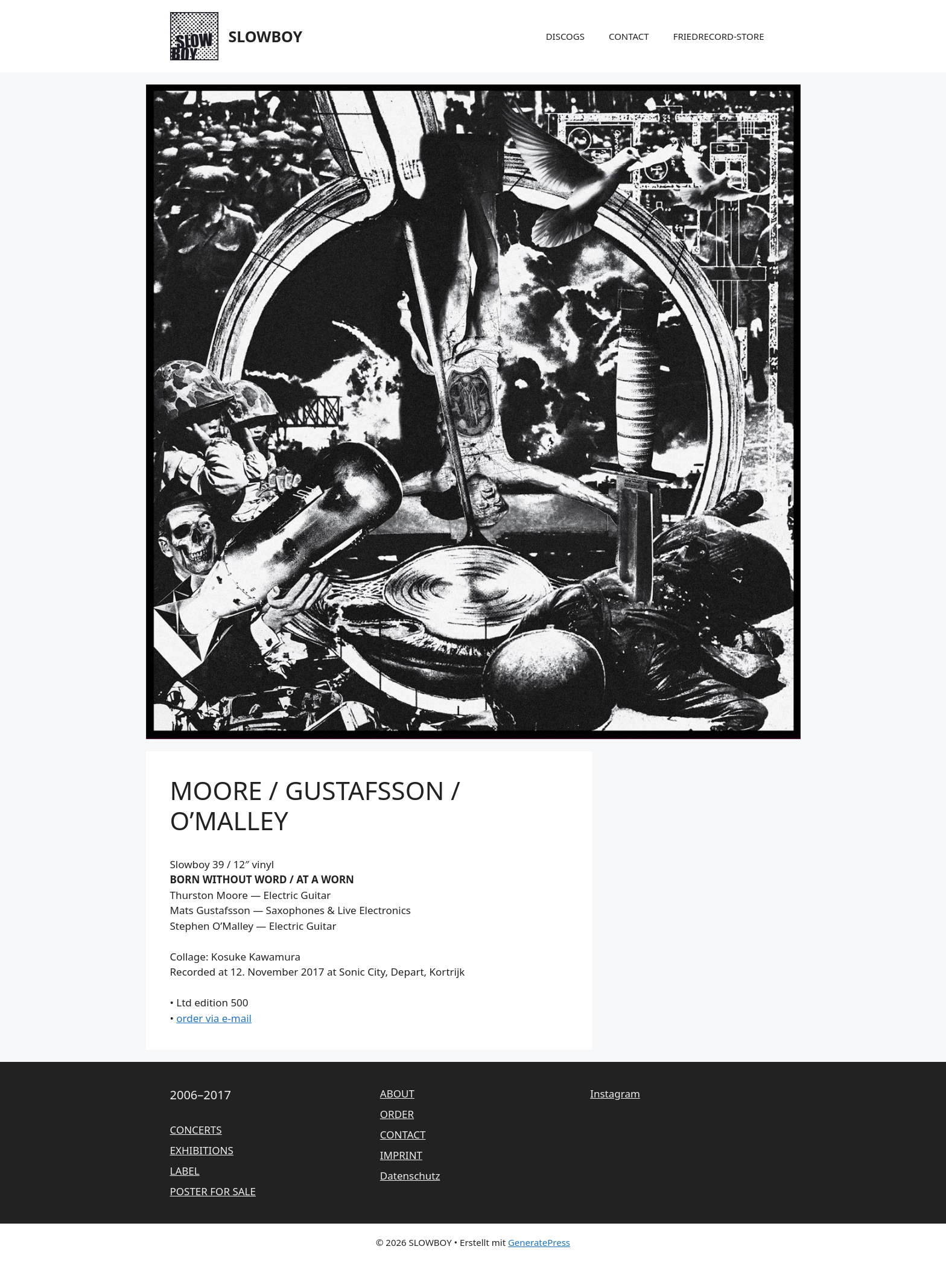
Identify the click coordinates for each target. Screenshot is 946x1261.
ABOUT (397, 1094)
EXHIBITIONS (201, 1150)
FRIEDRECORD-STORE (718, 36)
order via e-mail (214, 1018)
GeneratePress (539, 1242)
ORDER (397, 1114)
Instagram (615, 1094)
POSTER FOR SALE (213, 1191)
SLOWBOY (266, 36)
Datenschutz (410, 1176)
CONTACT (629, 36)
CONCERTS (196, 1130)
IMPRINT (401, 1155)
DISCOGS (565, 36)
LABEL (185, 1171)
